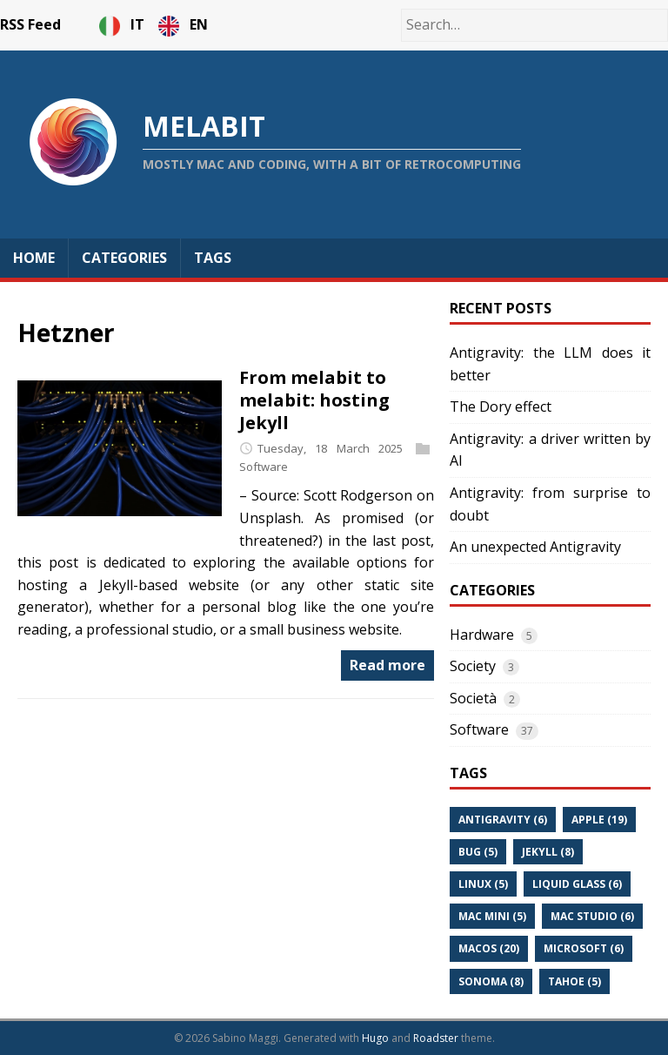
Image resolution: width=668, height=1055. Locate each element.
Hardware (482, 634)
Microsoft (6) (584, 948)
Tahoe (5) (574, 981)
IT (123, 24)
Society (473, 665)
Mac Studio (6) (592, 916)
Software (263, 467)
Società (473, 698)
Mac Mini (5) (492, 916)
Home (34, 257)
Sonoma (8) (491, 981)
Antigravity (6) (502, 819)
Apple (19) (599, 819)
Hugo (375, 1038)
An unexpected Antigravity (535, 546)
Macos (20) (488, 948)
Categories (124, 257)
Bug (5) (478, 851)
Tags (212, 257)
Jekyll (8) (548, 851)
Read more (387, 665)
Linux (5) (483, 884)
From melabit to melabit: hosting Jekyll (314, 400)
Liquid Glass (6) (577, 884)
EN (183, 24)
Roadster (435, 1038)
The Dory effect (500, 406)
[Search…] (534, 25)
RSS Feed (30, 24)
